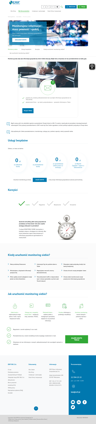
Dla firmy (13, 11)
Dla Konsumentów (23, 11)
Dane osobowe (25, 419)
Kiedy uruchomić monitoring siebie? (54, 49)
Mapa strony (11, 419)
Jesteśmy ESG (12, 385)
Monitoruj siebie (12, 49)
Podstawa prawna (13, 372)
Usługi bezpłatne (26, 49)
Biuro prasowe (12, 383)
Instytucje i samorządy (38, 11)
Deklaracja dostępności (14, 421)
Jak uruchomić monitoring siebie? (19, 53)
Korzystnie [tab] (73, 205)
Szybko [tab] (28, 205)
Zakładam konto (20, 40)
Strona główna (11, 17)
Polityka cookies (32, 419)
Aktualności (11, 380)
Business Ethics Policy (42, 419)
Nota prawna (18, 419)
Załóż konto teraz (76, 339)
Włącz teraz (28, 111)
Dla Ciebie (18, 17)
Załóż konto (39, 180)
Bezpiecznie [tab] (57, 205)
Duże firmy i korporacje (54, 11)
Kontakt (10, 393)
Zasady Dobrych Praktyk (15, 375)
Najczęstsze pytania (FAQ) (15, 390)
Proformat (85, 417)
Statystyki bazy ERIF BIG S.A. (16, 377)
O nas (9, 370)
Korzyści (37, 49)
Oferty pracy (11, 388)
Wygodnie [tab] (42, 205)
